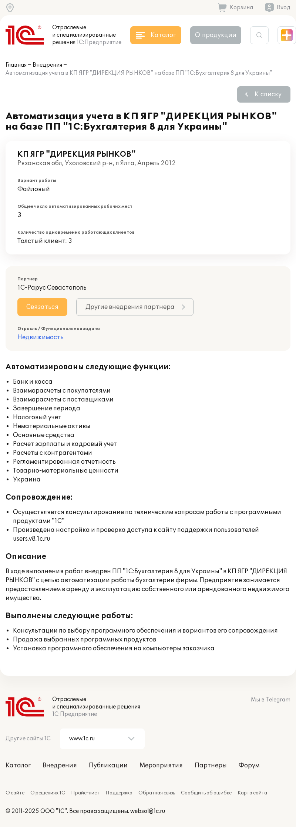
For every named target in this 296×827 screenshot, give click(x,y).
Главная (16, 65)
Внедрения (47, 65)
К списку (268, 94)
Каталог (18, 765)
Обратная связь (156, 793)
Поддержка (118, 793)
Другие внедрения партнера (130, 307)
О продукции (215, 35)
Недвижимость (40, 337)
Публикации (108, 765)
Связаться (42, 307)
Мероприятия (161, 765)
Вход (283, 7)
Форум (249, 765)
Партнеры (211, 765)
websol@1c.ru (147, 811)
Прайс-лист (85, 793)
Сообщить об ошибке (206, 793)
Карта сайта (252, 793)
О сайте (15, 793)
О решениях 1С (47, 793)
